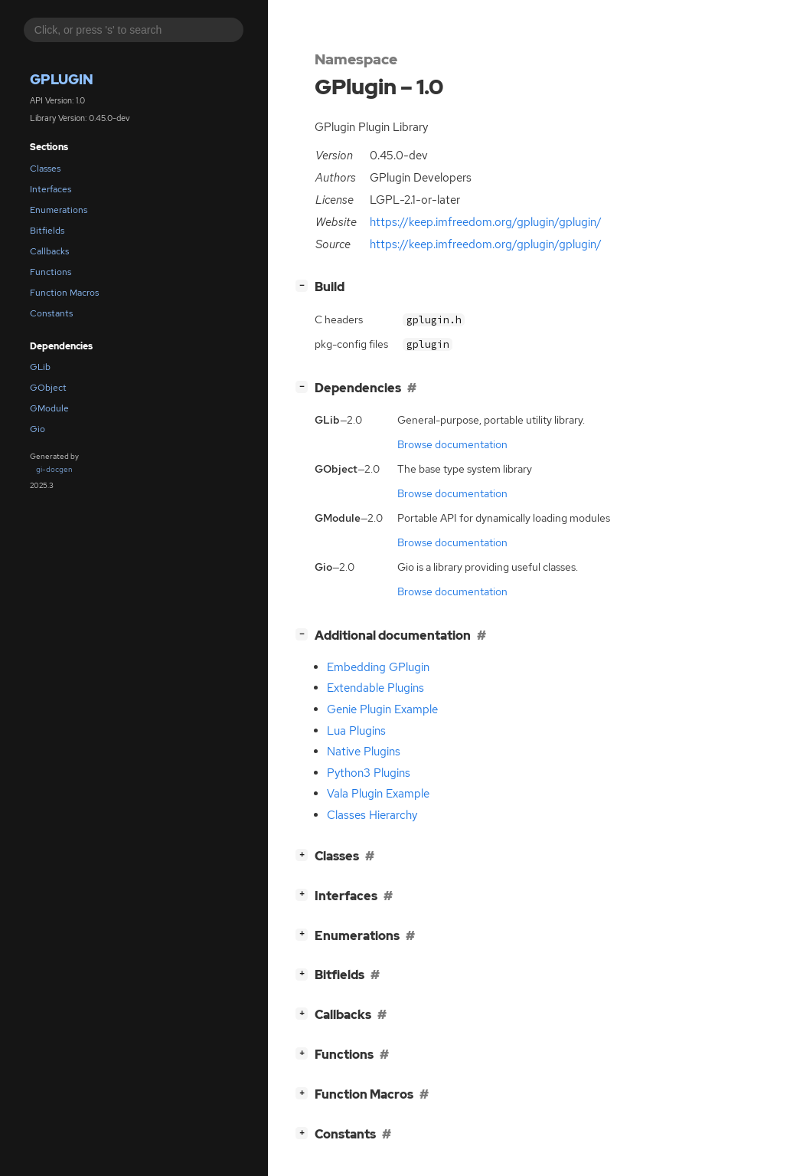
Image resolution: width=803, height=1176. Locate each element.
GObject (48, 388)
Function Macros (64, 293)
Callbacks (49, 251)
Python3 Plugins (368, 773)
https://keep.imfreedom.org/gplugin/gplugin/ (486, 222)
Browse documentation (452, 444)
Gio (37, 429)
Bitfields (47, 230)
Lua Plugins (356, 731)
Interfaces (50, 189)
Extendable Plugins (375, 688)
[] (304, 285)
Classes (45, 168)
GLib (40, 367)
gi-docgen (54, 469)
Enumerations (58, 210)
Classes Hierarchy (372, 815)
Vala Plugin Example (378, 793)
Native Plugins (363, 751)
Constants (51, 313)
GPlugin (61, 79)
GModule (49, 408)
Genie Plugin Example (382, 709)
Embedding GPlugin (378, 667)
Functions (50, 272)
